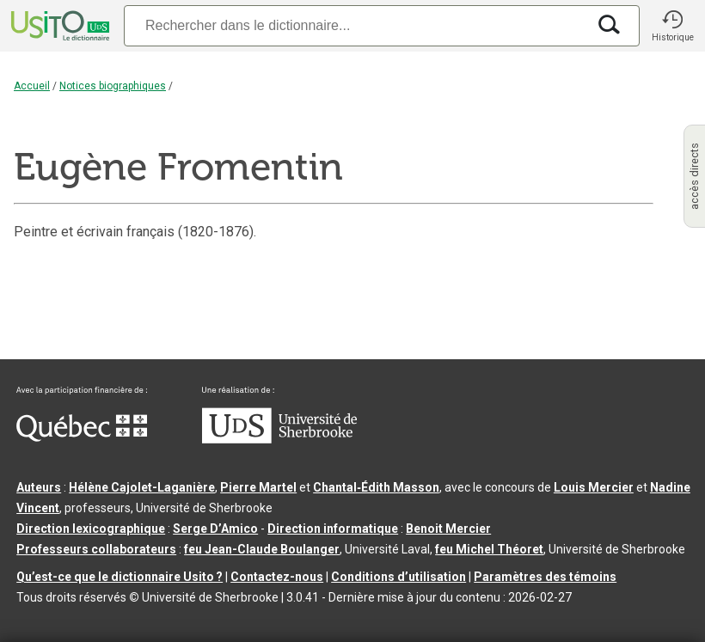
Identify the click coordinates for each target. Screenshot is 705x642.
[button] (672, 26)
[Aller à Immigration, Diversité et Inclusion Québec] (81, 437)
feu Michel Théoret (489, 549)
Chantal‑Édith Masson (376, 487)
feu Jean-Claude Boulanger (262, 549)
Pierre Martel (258, 487)
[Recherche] (355, 25)
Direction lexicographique (90, 528)
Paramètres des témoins (545, 577)
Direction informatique (332, 528)
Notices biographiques (112, 86)
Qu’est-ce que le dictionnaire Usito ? (119, 577)
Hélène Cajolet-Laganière (142, 487)
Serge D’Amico (215, 528)
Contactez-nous (276, 577)
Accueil (32, 86)
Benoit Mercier (448, 528)
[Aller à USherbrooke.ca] (279, 439)
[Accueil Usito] (58, 26)
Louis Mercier (594, 487)
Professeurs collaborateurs (96, 549)
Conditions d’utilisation (398, 577)
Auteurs (38, 487)
